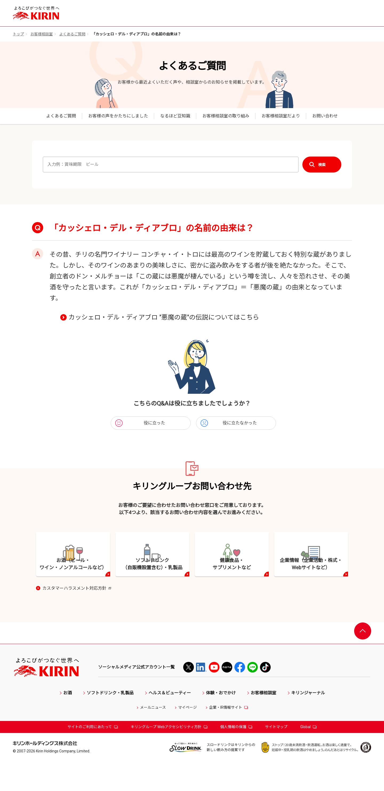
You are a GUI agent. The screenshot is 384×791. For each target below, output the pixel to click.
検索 (322, 164)
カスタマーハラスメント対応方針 (76, 618)
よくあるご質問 (72, 34)
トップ (18, 34)
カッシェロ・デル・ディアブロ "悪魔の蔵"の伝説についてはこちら (164, 317)
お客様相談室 (41, 34)
